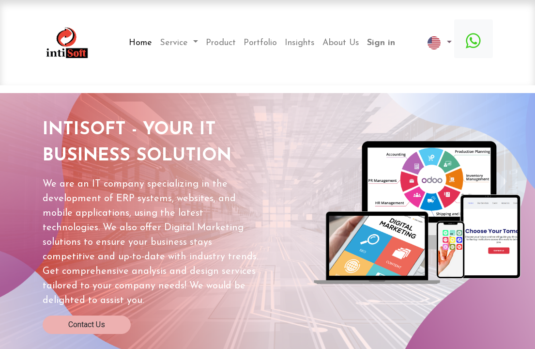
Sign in (381, 43)
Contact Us (86, 324)
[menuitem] (140, 42)
